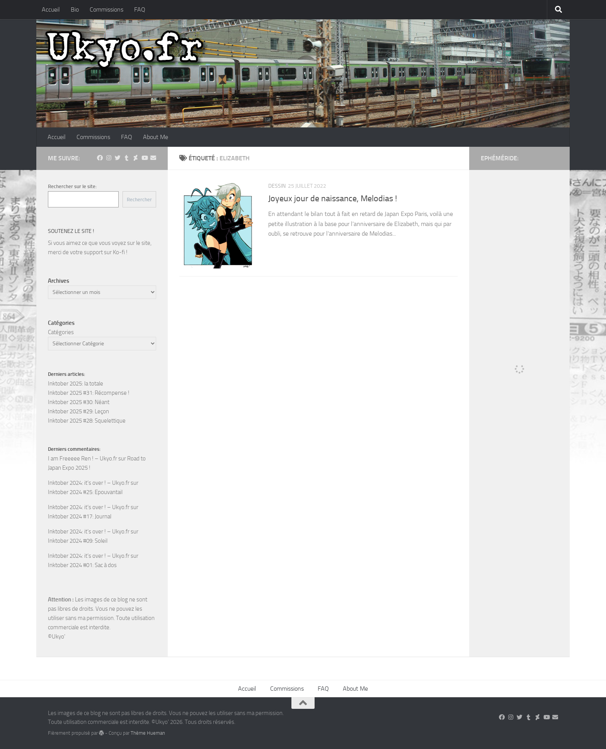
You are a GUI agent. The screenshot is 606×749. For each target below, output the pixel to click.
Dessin (277, 186)
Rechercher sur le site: (72, 186)
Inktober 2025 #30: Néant (78, 402)
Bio (75, 9)
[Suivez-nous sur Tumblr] (126, 158)
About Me (155, 137)
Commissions (106, 9)
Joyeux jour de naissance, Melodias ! (332, 199)
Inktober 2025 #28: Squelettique (87, 420)
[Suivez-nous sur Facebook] (100, 158)
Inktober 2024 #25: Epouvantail (85, 492)
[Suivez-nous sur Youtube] (144, 158)
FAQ (139, 9)
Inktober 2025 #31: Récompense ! (88, 392)
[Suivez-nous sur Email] (153, 158)
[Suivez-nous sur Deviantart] (135, 158)
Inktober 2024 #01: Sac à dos (82, 565)
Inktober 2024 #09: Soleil (77, 540)
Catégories (61, 332)
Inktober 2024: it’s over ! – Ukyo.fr (88, 482)
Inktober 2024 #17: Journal (79, 516)
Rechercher (139, 199)
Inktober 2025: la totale (75, 383)
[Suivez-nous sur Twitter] (118, 158)
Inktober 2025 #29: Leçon (78, 411)
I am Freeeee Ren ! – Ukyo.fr (82, 458)
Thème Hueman (148, 733)
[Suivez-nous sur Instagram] (109, 158)
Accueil (51, 9)
